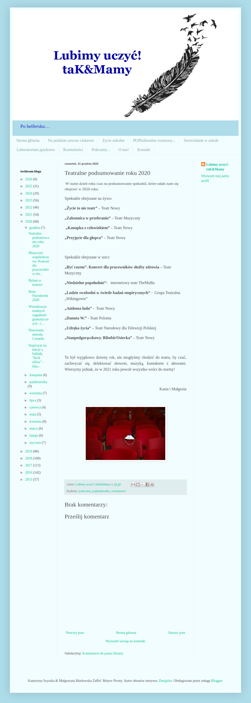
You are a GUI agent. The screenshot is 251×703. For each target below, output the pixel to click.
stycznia (35, 443)
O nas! (123, 150)
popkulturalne (101, 491)
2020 (29, 221)
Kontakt (143, 150)
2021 (29, 214)
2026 (29, 179)
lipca (33, 400)
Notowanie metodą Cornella (36, 334)
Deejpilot (165, 681)
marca (34, 428)
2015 (29, 479)
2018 (29, 458)
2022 (29, 207)
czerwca (35, 407)
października (38, 382)
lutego (34, 435)
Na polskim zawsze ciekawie (71, 140)
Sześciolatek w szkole (201, 140)
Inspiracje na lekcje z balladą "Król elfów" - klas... (37, 356)
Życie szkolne (113, 140)
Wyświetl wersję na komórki (126, 641)
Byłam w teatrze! (36, 283)
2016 (29, 472)
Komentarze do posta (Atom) (102, 653)
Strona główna (28, 140)
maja (33, 414)
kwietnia (35, 421)
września (35, 393)
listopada (36, 375)
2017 (29, 465)
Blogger (216, 681)
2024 (29, 193)
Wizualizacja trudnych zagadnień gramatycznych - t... (38, 315)
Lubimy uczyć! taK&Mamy (217, 167)
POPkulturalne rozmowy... (154, 140)
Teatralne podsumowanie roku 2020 (39, 240)
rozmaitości (118, 491)
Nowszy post (75, 633)
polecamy (85, 491)
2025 (29, 186)
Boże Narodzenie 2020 (38, 296)
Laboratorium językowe (36, 150)
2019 (29, 451)
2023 (29, 200)
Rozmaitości (73, 150)
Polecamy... (100, 150)
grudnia (35, 228)
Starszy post (176, 633)
